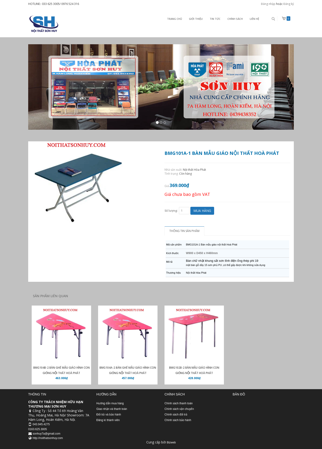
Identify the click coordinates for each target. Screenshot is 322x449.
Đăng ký (288, 4)
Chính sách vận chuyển (179, 409)
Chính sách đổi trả (175, 414)
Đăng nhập (268, 4)
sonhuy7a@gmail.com (46, 433)
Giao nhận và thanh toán (111, 409)
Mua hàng (202, 210)
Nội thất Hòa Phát (194, 170)
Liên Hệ (254, 18)
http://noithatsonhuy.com (48, 438)
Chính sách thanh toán (178, 403)
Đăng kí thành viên (108, 420)
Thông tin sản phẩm (184, 231)
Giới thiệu (196, 18)
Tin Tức (215, 18)
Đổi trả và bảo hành (108, 414)
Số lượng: (171, 211)
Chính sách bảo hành (177, 420)
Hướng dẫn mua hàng (110, 403)
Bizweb (171, 442)
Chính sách (235, 18)
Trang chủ (174, 18)
